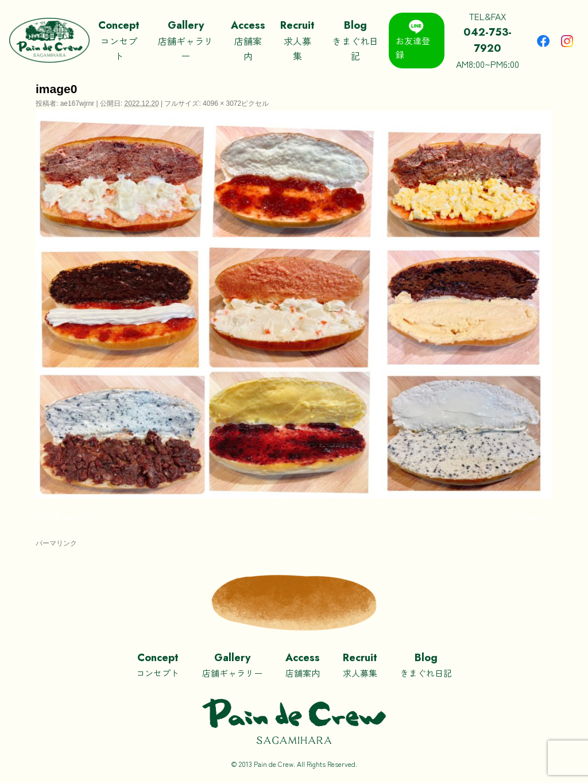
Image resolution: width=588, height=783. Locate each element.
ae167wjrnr (77, 103)
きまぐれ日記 (354, 39)
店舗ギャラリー (185, 39)
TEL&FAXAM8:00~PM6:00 (488, 40)
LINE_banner (64, 517)
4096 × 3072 (222, 103)
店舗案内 (248, 39)
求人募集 (297, 39)
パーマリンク (56, 543)
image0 (532, 517)
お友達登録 (413, 40)
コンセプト (118, 39)
